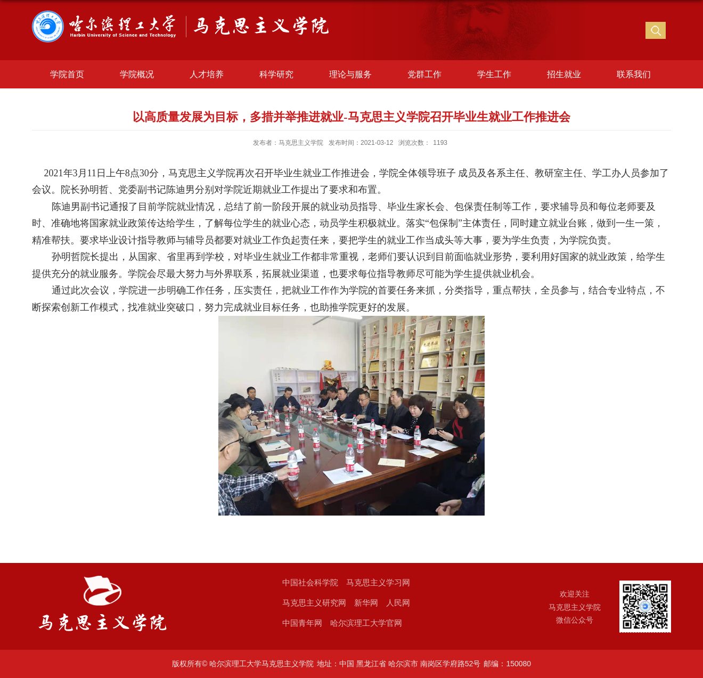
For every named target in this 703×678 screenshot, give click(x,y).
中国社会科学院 (310, 582)
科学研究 (276, 74)
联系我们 (634, 74)
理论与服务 (350, 74)
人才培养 (207, 74)
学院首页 (67, 74)
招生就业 (564, 74)
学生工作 (494, 74)
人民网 (398, 602)
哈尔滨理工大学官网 (366, 622)
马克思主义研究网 (314, 602)
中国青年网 (302, 622)
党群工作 (424, 74)
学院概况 (137, 74)
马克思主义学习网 (378, 582)
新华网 (366, 602)
